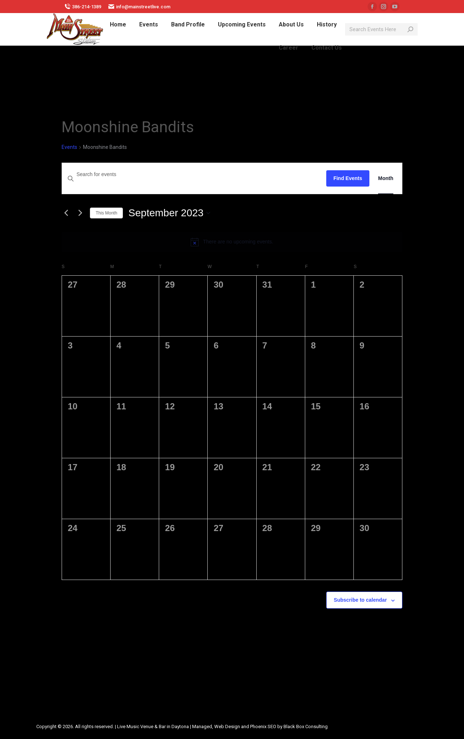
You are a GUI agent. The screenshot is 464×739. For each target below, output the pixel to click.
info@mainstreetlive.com (139, 6)
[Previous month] (66, 213)
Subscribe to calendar (360, 600)
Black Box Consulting (305, 726)
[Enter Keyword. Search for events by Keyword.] (194, 174)
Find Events (348, 178)
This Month (106, 213)
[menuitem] (118, 25)
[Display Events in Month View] (385, 178)
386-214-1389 (83, 6)
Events (69, 147)
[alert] (232, 242)
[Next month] (80, 213)
